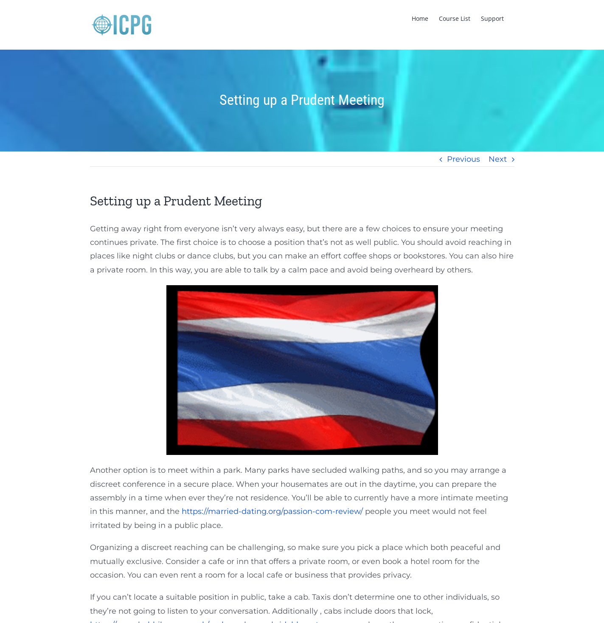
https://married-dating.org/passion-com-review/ (272, 511)
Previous (463, 159)
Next (498, 159)
